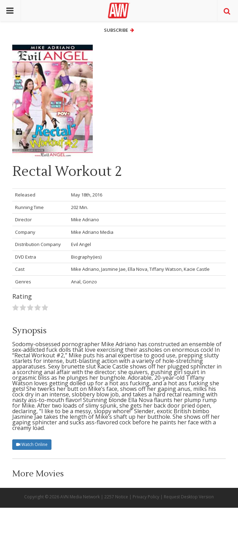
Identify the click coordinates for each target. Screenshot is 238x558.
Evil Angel (81, 244)
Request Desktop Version (189, 497)
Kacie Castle (197, 269)
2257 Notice (116, 497)
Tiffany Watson (165, 269)
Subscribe (119, 30)
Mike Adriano (85, 219)
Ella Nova (137, 269)
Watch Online (32, 444)
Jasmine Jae (113, 269)
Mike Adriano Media (92, 232)
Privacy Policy (146, 497)
